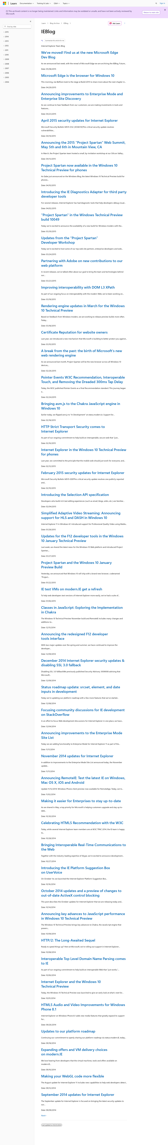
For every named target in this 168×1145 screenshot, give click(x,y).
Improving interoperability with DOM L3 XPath (78, 287)
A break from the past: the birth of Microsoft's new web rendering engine (81, 352)
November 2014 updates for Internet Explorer (77, 756)
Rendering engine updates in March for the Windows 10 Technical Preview (83, 307)
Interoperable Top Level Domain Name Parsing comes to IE (83, 960)
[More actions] (124, 23)
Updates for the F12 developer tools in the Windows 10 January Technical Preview (82, 538)
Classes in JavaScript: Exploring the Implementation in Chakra (82, 609)
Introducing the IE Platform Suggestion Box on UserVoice (75, 869)
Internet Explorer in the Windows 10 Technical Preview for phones (83, 451)
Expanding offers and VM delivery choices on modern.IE (74, 1051)
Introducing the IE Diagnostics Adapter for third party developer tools (84, 193)
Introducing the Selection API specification (75, 494)
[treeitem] (17, 32)
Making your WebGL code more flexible (72, 1076)
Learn (44, 23)
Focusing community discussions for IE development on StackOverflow (83, 712)
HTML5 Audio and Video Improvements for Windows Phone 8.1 (83, 1006)
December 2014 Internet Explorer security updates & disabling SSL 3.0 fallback (82, 662)
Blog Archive (54, 23)
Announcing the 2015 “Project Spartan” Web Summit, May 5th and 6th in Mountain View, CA (83, 144)
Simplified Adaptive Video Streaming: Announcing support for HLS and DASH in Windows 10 (80, 515)
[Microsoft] (4, 3)
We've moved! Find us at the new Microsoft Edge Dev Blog (79, 54)
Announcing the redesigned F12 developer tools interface (74, 636)
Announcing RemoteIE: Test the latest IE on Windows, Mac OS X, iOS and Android (83, 779)
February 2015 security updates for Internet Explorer (82, 472)
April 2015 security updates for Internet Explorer (79, 120)
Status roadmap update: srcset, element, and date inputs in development (80, 689)
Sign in (162, 3)
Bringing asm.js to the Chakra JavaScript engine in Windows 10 (80, 405)
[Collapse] (30, 21)
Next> (44, 1115)
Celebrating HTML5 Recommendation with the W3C (82, 822)
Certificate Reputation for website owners (74, 332)
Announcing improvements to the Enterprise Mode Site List (81, 735)
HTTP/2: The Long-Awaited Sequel (68, 940)
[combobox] (17, 27)
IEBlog (65, 23)
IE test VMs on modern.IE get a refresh (71, 589)
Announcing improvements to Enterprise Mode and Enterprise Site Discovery (82, 96)
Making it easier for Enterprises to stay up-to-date (81, 800)
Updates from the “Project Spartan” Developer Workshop (69, 240)
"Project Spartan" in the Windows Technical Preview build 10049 (82, 217)
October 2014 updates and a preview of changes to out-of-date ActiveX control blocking (81, 892)
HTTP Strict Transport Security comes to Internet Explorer (73, 428)
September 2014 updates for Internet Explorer (77, 1094)
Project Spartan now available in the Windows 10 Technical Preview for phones (79, 167)
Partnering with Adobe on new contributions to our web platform (82, 262)
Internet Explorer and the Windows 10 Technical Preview (71, 983)
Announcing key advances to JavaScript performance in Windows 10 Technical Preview (83, 915)
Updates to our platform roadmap (68, 1031)
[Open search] (156, 3)
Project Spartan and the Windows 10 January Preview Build (76, 564)
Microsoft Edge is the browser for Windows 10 (77, 75)
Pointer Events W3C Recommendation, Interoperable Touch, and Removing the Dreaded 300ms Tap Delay (83, 379)
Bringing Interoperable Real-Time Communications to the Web (83, 846)
